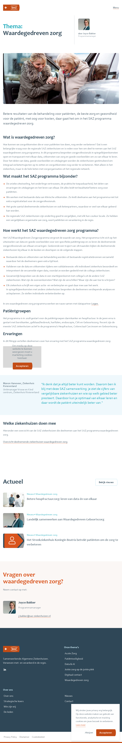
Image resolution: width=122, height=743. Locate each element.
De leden (8, 711)
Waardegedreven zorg (77, 680)
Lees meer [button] (81, 725)
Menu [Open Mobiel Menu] (116, 7)
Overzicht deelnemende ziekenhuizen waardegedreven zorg (35, 441)
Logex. (95, 303)
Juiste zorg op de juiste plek (79, 669)
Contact (69, 701)
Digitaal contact (73, 674)
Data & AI (70, 664)
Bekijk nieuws (106, 482)
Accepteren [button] (105, 732)
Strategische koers (14, 701)
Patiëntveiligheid (74, 658)
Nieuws (68, 695)
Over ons (8, 695)
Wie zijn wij (10, 706)
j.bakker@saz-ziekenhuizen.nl (34, 616)
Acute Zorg (71, 653)
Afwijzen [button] (89, 732)
